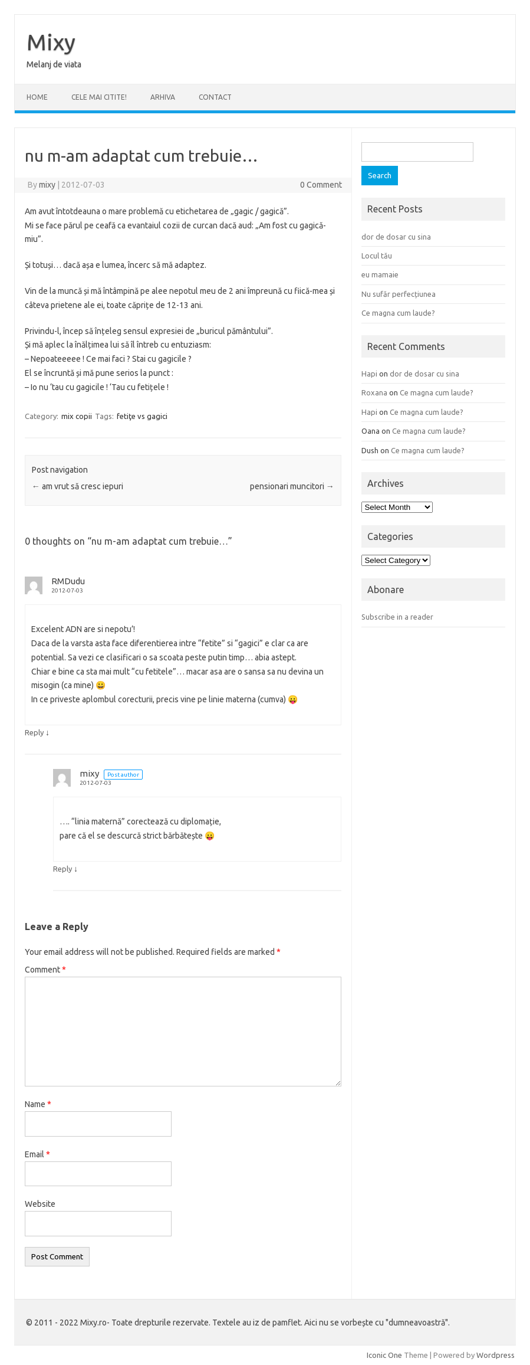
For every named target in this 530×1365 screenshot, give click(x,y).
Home (37, 97)
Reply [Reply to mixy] (62, 869)
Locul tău (376, 255)
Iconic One (384, 1355)
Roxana (374, 392)
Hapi (369, 373)
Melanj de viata (54, 64)
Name (38, 1104)
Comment (45, 969)
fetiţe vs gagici (142, 416)
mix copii (76, 416)
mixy (47, 184)
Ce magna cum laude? (398, 313)
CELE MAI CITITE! (99, 97)
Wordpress (495, 1355)
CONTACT (215, 97)
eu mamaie (380, 274)
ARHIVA (162, 97)
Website (40, 1204)
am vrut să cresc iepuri (77, 486)
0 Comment (321, 184)
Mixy (51, 42)
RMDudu (68, 581)
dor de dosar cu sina (396, 237)
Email (37, 1154)
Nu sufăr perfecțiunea (398, 294)
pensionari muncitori (292, 486)
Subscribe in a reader (397, 617)
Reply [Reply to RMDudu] (34, 732)
